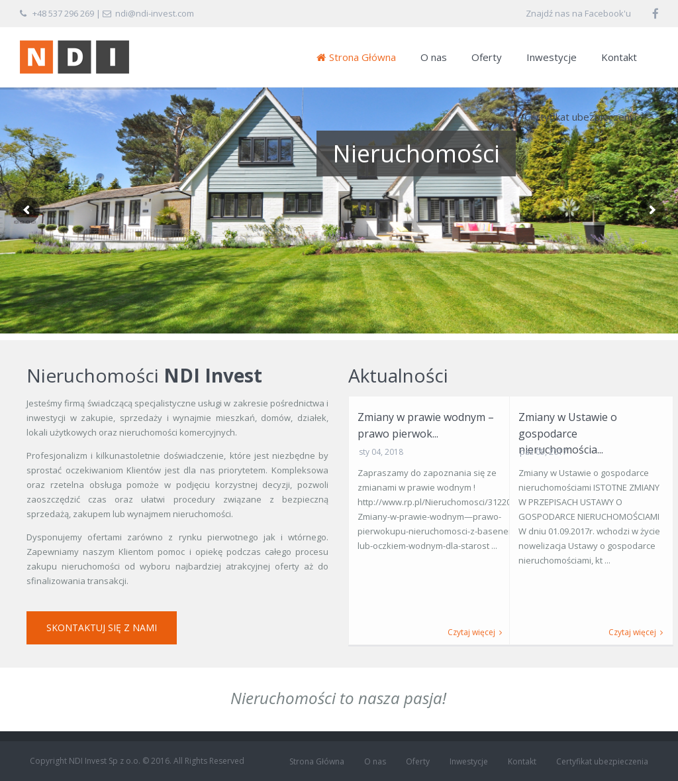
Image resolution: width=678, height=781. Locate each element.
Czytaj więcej (475, 632)
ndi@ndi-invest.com (154, 13)
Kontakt (619, 57)
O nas (433, 57)
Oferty (486, 57)
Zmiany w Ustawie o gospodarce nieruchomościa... (567, 433)
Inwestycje (551, 57)
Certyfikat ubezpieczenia (580, 116)
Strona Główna (356, 57)
